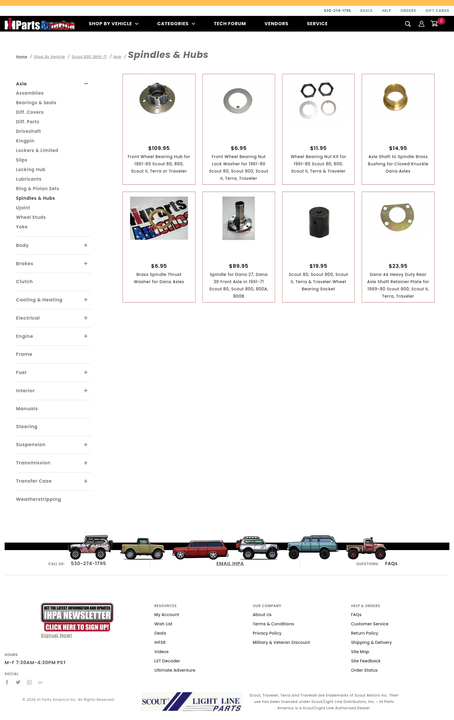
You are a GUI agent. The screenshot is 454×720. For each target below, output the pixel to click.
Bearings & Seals (36, 103)
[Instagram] (29, 682)
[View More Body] (85, 245)
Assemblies (30, 93)
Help (386, 10)
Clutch (24, 281)
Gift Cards (437, 10)
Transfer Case (34, 481)
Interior (25, 390)
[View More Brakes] (85, 263)
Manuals (27, 408)
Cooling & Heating (39, 299)
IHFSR (160, 642)
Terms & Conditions (273, 624)
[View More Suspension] (85, 445)
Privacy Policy (267, 633)
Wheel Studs (31, 217)
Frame (24, 354)
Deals (366, 10)
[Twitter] (18, 682)
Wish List (163, 624)
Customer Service (369, 624)
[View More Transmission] (85, 463)
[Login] (421, 23)
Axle (21, 83)
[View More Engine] (85, 336)
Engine (24, 336)
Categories (176, 23)
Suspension (30, 444)
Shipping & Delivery (371, 642)
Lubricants (28, 179)
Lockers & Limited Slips (37, 155)
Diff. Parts (27, 122)
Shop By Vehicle (114, 23)
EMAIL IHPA (230, 563)
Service (317, 23)
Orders (408, 10)
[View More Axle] (86, 84)
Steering (26, 426)
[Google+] (40, 682)
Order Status (364, 670)
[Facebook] (7, 682)
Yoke (22, 227)
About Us (262, 615)
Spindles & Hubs (35, 198)
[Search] (408, 24)
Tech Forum (230, 23)
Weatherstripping (38, 499)
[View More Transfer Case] (85, 481)
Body (22, 245)
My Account (166, 615)
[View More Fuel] (85, 372)
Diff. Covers (30, 112)
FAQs (391, 563)
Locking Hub (30, 169)
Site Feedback (365, 661)
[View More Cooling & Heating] (85, 300)
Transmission (33, 462)
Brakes (24, 263)
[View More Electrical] (85, 318)
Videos (161, 652)
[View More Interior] (85, 390)
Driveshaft (28, 131)
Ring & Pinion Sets (37, 189)
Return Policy (364, 633)
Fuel (21, 372)
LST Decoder (167, 661)
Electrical (28, 318)
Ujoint (23, 208)
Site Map (360, 652)
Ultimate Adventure (174, 670)
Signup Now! (77, 621)
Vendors (276, 23)
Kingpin (25, 141)
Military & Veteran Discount (281, 642)
